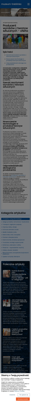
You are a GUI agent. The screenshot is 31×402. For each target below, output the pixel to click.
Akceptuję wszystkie (23, 399)
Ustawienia (12, 394)
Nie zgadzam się (24, 394)
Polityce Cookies (19, 391)
